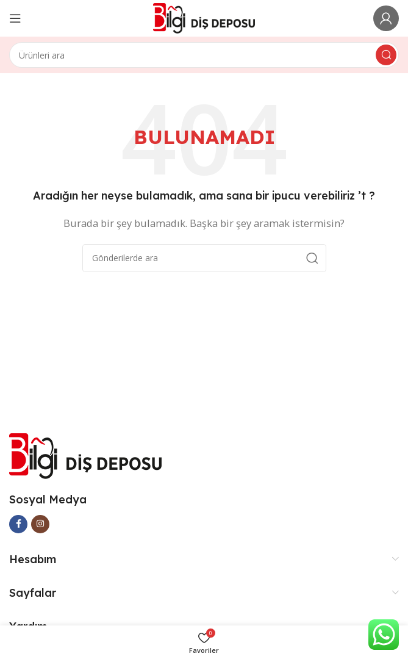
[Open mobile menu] (15, 18)
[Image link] (85, 455)
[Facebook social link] (18, 524)
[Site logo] (204, 17)
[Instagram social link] (40, 524)
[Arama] (204, 55)
